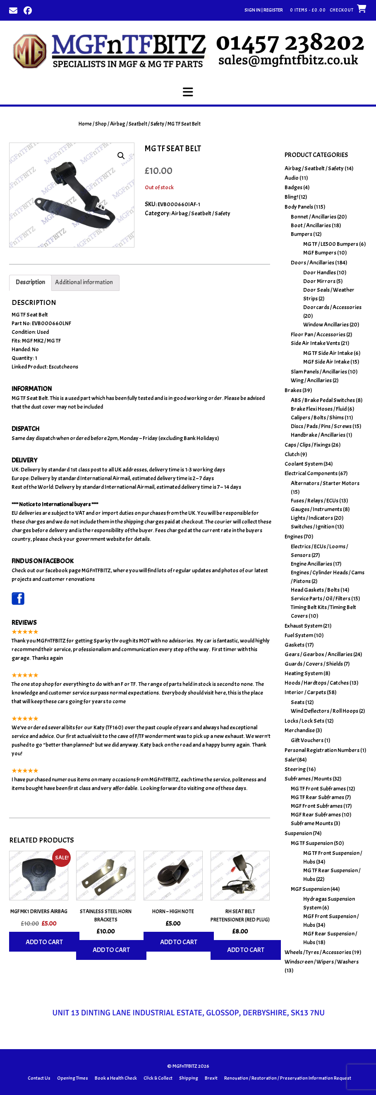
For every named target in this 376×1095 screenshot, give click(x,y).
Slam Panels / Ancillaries (319, 371)
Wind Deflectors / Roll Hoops (324, 710)
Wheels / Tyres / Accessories (318, 952)
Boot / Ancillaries (311, 225)
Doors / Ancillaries (312, 262)
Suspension (298, 833)
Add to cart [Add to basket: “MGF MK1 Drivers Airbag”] (44, 942)
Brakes (293, 390)
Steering (295, 769)
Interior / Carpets (305, 692)
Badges (293, 187)
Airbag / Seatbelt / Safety (137, 124)
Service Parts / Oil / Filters (320, 598)
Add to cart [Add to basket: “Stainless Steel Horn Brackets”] (111, 950)
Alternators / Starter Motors (325, 483)
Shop (101, 124)
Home (85, 124)
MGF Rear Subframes (316, 814)
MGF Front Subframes (316, 805)
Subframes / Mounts (308, 778)
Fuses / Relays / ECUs (314, 500)
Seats (297, 702)
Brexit (211, 1078)
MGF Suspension (310, 889)
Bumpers (301, 234)
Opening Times (72, 1078)
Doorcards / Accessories (332, 307)
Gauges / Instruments (316, 509)
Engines (294, 536)
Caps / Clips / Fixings (307, 444)
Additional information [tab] (84, 282)
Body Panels (299, 206)
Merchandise (300, 730)
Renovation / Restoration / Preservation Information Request (287, 1078)
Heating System (304, 673)
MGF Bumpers (319, 252)
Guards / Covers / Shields (314, 663)
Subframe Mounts (312, 823)
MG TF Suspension (312, 843)
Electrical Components (311, 473)
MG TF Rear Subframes (317, 797)
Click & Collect (158, 1078)
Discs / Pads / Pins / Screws (321, 426)
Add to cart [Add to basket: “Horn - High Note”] (178, 942)
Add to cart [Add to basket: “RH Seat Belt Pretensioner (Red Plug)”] (245, 950)
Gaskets (294, 644)
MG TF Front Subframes (318, 788)
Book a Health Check (116, 1078)
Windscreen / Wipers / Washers (322, 961)
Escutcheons (63, 366)
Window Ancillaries (326, 324)
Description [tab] (30, 282)
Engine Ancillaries (311, 563)
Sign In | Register (263, 10)
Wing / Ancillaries (311, 380)
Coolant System (304, 463)
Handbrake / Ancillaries (318, 434)
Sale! (290, 759)
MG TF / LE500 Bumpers (330, 244)
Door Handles (319, 272)
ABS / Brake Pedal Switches (323, 400)
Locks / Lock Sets (304, 720)
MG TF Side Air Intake (328, 353)
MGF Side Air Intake (326, 361)
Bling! (291, 196)
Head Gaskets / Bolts (315, 589)
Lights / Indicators (312, 517)
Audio (292, 177)
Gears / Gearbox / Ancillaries (318, 654)
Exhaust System (303, 625)
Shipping (188, 1078)
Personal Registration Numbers (322, 750)
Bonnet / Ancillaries (313, 216)
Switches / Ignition (312, 526)
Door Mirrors (319, 281)
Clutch (292, 454)
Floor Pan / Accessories (318, 334)
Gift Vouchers (307, 740)
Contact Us (39, 1078)
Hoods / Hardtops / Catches (317, 682)
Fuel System (299, 635)
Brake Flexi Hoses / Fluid (319, 408)
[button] (188, 92)
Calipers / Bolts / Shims (317, 417)
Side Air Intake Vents (315, 343)
